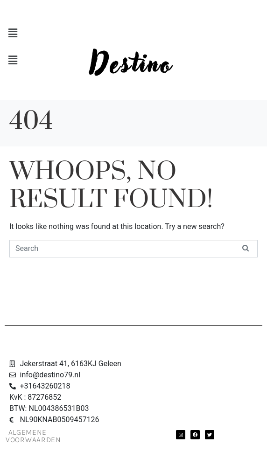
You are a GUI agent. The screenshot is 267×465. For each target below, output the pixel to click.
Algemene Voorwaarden (33, 436)
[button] (131, 33)
